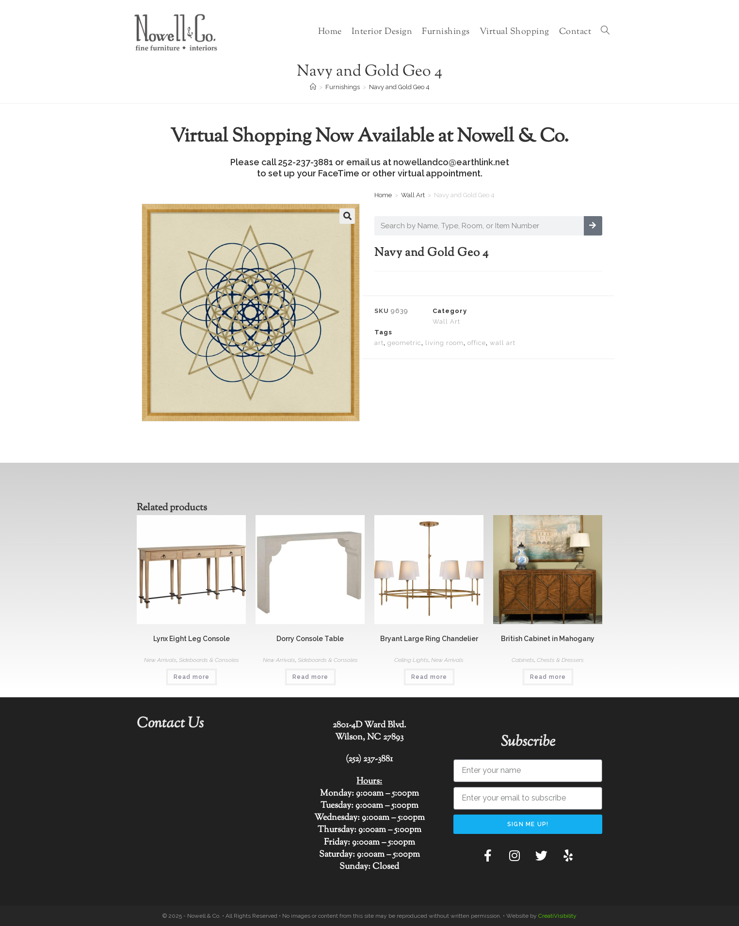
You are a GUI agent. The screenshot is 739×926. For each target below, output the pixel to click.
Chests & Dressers (560, 660)
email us (363, 162)
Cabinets (523, 660)
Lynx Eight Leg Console (191, 639)
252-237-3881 (305, 162)
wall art (502, 342)
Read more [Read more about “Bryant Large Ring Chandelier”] (429, 677)
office (476, 342)
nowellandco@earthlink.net (451, 162)
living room (444, 342)
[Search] (593, 225)
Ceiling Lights (411, 660)
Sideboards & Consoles (209, 660)
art (379, 342)
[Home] (313, 87)
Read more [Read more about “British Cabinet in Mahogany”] (548, 677)
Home (383, 195)
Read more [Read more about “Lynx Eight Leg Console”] (191, 677)
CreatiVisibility (557, 915)
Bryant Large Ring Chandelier (429, 639)
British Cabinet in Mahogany (547, 639)
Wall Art (413, 195)
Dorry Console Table (310, 639)
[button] (347, 216)
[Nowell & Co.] (211, 813)
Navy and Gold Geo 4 (399, 87)
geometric (404, 342)
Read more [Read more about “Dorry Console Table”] (310, 677)
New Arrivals (160, 660)
